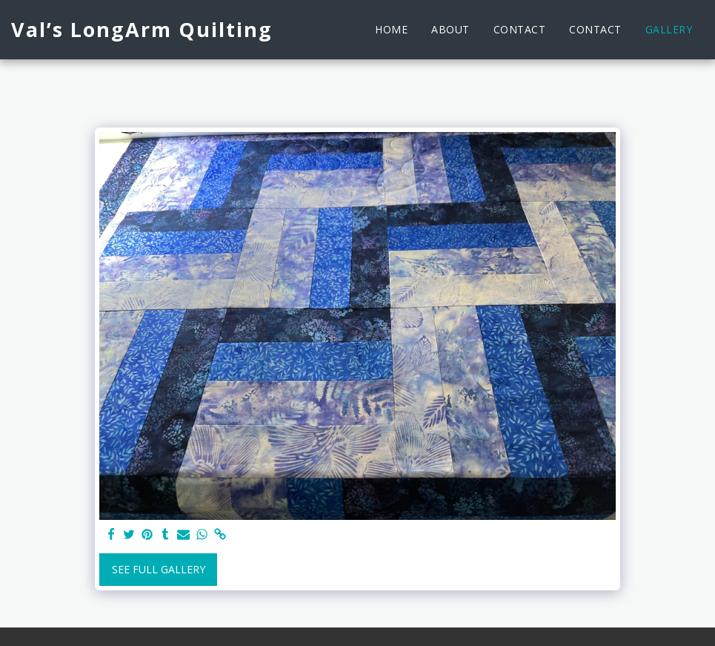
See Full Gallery (158, 569)
